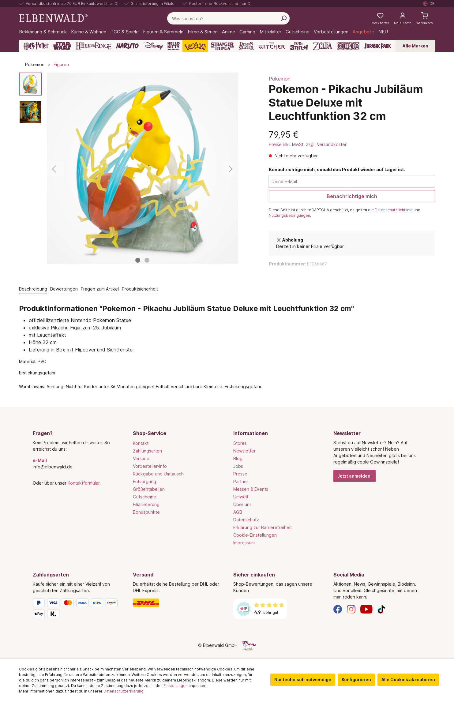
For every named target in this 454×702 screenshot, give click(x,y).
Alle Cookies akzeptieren (408, 679)
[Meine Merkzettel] (380, 18)
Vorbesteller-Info (150, 466)
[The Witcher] (272, 46)
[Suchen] (283, 18)
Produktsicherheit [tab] (140, 288)
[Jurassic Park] (377, 46)
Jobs (238, 466)
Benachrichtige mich (352, 196)
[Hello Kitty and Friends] (173, 46)
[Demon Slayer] (246, 46)
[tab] (33, 289)
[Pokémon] (195, 46)
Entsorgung (144, 481)
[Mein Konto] (403, 18)
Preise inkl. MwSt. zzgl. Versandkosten (308, 144)
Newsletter (244, 450)
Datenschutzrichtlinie (394, 210)
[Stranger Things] (222, 46)
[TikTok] (381, 608)
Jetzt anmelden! (354, 476)
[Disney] (153, 46)
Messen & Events (250, 489)
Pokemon (280, 79)
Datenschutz (246, 519)
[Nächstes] (230, 169)
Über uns (242, 504)
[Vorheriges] (54, 169)
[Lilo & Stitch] (299, 46)
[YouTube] (366, 608)
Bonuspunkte (146, 512)
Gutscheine (144, 496)
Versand (141, 458)
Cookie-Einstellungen (255, 535)
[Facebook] (337, 608)
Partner (240, 481)
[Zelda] (322, 46)
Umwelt (240, 496)
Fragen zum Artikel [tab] (100, 288)
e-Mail (40, 460)
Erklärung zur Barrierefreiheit (262, 527)
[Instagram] (351, 608)
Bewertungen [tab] (64, 288)
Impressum (244, 542)
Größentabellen (149, 489)
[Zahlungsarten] (77, 610)
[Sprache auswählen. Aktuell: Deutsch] (429, 3)
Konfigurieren (356, 679)
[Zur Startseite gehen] (53, 18)
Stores (240, 443)
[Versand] (177, 603)
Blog (237, 458)
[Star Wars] (62, 46)
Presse (240, 473)
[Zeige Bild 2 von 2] (146, 260)
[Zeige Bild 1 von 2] (137, 260)
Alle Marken (415, 45)
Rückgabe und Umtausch (158, 473)
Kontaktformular (83, 483)
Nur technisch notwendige (302, 679)
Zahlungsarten (147, 450)
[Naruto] (127, 46)
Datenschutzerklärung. (123, 691)
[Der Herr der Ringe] (93, 46)
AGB (237, 512)
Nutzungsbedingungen (289, 215)
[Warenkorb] (424, 18)
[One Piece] (348, 46)
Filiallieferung (146, 504)
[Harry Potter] (36, 46)
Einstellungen (175, 685)
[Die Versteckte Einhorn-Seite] (248, 645)
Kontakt (140, 443)
